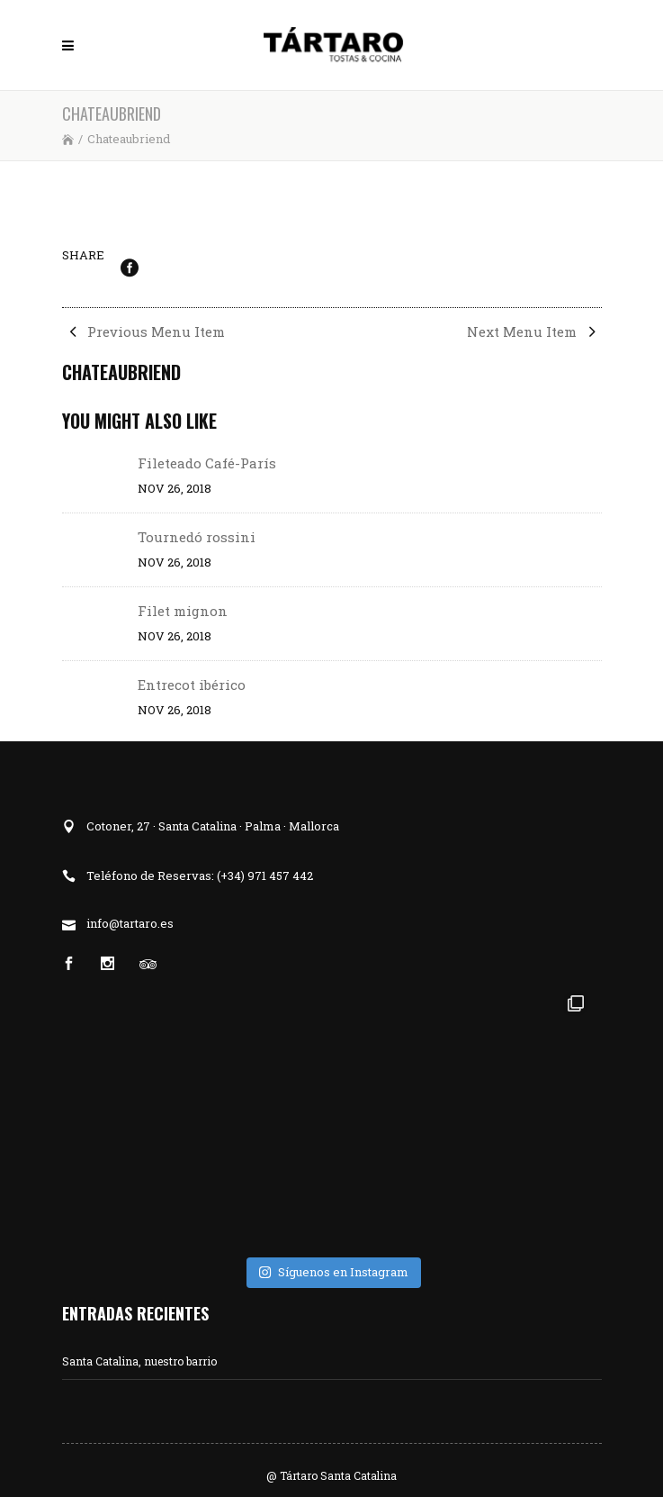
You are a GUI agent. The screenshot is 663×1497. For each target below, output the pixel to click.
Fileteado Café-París (207, 463)
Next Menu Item (534, 331)
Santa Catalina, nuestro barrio (139, 1361)
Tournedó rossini (196, 537)
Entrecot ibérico (192, 685)
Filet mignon (183, 611)
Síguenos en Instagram (333, 1272)
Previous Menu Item (143, 331)
